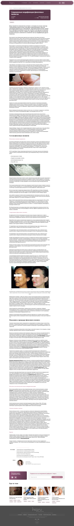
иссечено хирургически (39, 367)
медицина (12, 22)
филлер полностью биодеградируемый (30, 347)
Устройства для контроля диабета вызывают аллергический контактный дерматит (43, 499)
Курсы (30, 2)
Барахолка (42, 2)
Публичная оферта (47, 514)
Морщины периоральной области (16, 360)
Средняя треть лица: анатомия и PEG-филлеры (15, 498)
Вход (63, 2)
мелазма (11, 390)
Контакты (54, 514)
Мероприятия (35, 2)
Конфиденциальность (32, 514)
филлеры (35, 341)
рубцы (16, 117)
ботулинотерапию (41, 335)
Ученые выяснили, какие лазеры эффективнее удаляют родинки (29, 498)
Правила (25, 514)
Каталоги (48, 2)
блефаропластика (32, 374)
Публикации (24, 2)
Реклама (40, 514)
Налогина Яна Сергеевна (44, 16)
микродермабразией (25, 438)
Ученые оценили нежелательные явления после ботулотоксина (58, 498)
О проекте (20, 514)
